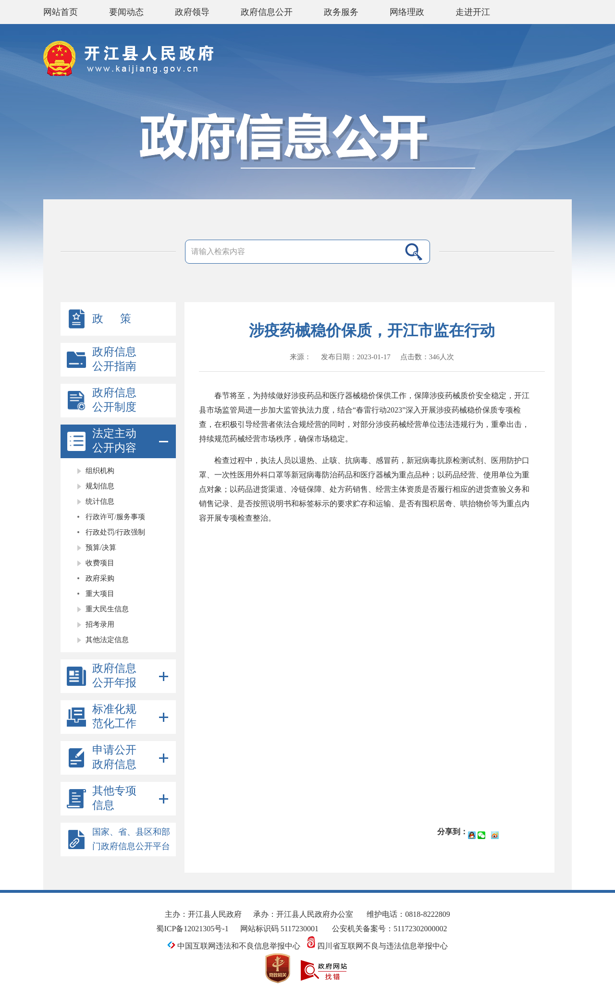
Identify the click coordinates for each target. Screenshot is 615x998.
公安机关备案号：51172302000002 (389, 929)
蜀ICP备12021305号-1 (192, 929)
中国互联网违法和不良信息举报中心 (233, 946)
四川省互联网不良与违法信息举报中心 (377, 946)
